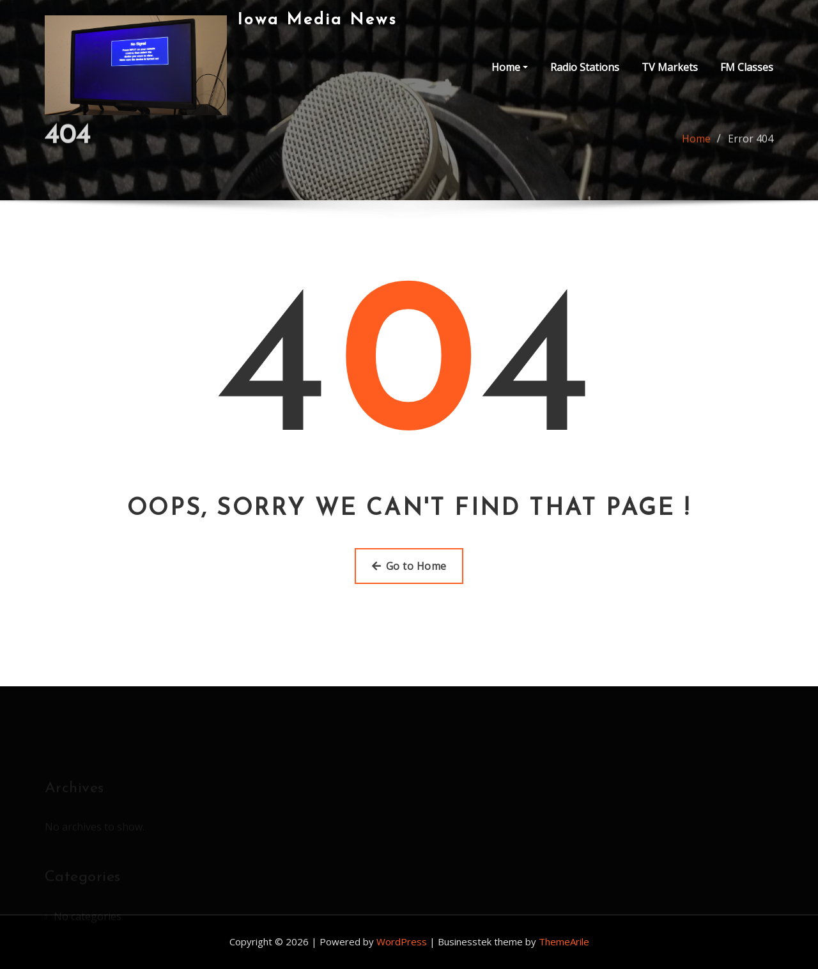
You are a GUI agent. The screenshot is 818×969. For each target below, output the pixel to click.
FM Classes (746, 67)
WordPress (401, 941)
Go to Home (409, 566)
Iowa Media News (317, 20)
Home (509, 67)
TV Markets (670, 67)
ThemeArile (564, 941)
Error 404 (750, 143)
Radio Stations (584, 67)
